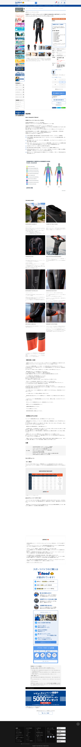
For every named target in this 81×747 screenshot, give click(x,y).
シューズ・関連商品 (30, 740)
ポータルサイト (49, 733)
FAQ (17, 108)
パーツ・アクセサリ (33, 5)
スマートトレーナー (40, 733)
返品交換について (19, 106)
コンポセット (29, 732)
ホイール (28, 729)
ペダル (28, 733)
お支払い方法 (19, 102)
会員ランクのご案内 (50, 728)
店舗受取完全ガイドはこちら (45, 642)
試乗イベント (39, 736)
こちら (56, 97)
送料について (19, 104)
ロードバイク (18, 729)
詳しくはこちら (46, 661)
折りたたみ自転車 (19, 732)
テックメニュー (39, 739)
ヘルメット (28, 736)
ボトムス (28, 739)
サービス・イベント (62, 5)
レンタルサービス (39, 740)
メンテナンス (40, 5)
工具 (37, 729)
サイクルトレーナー (48, 5)
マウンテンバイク (19, 733)
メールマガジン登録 (50, 734)
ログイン (34, 707)
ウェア (26, 5)
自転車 (19, 5)
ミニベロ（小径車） (19, 741)
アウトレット (55, 5)
